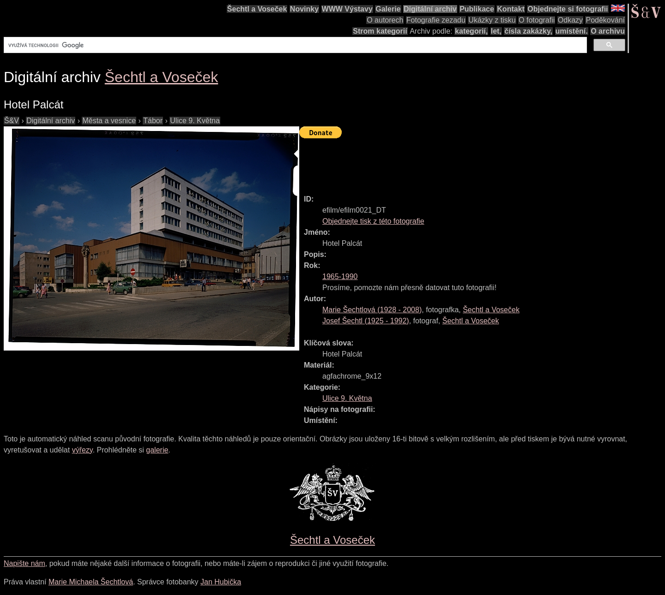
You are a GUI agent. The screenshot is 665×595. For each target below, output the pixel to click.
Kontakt (511, 9)
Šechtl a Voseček (257, 9)
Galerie (387, 9)
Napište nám (24, 563)
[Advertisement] (467, 162)
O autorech (385, 20)
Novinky (304, 9)
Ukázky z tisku (491, 20)
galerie (157, 450)
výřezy (82, 450)
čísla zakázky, (528, 31)
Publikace (476, 9)
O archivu (608, 31)
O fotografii (537, 20)
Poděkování (605, 20)
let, (496, 31)
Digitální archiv (430, 9)
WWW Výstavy (347, 9)
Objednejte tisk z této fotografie (373, 221)
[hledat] (294, 45)
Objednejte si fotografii (567, 9)
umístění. (572, 31)
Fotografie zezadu (436, 20)
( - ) (372, 310)
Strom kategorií (380, 31)
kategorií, (471, 31)
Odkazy (570, 20)
